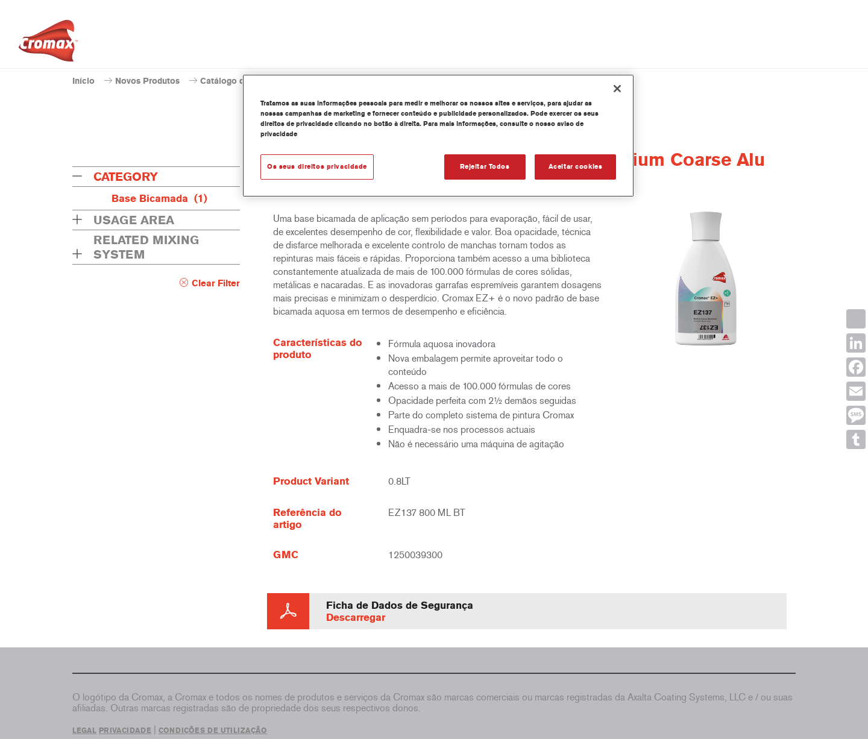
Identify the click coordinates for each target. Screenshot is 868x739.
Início (83, 81)
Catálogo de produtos (243, 81)
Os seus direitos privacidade (317, 166)
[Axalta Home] (48, 44)
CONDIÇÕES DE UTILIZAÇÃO (213, 730)
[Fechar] (617, 88)
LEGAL (84, 730)
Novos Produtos (147, 81)
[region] (438, 135)
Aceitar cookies (576, 166)
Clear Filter (216, 283)
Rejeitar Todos (485, 166)
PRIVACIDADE (125, 730)
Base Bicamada (159, 198)
